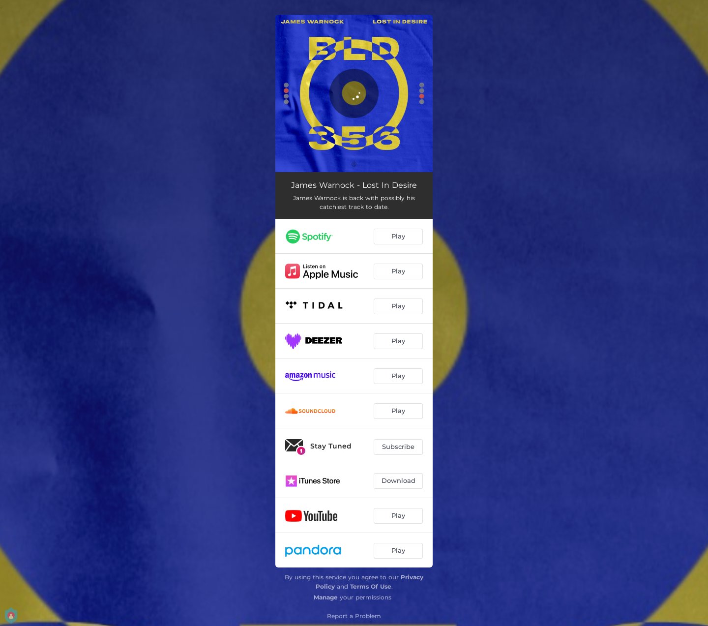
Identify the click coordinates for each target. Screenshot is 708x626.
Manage (326, 597)
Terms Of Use (370, 586)
